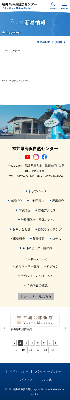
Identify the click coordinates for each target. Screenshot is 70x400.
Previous (5, 328)
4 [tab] (32, 342)
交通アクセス (47, 210)
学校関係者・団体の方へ (37, 219)
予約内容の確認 (37, 285)
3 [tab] (26, 342)
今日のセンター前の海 (37, 248)
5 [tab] (38, 342)
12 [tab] (38, 349)
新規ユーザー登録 (27, 266)
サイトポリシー (19, 371)
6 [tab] (44, 342)
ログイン (53, 266)
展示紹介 (58, 200)
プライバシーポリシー (48, 371)
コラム (56, 238)
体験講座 (24, 210)
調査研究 (19, 238)
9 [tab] (16, 349)
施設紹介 (16, 200)
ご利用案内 (37, 200)
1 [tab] (14, 342)
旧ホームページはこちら (36, 296)
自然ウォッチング (50, 229)
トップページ (37, 191)
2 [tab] (20, 342)
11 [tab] (30, 349)
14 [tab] (52, 349)
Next (65, 328)
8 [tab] (56, 342)
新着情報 (39, 238)
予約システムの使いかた (37, 276)
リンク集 (46, 379)
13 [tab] (45, 349)
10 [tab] (23, 349)
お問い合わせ (21, 229)
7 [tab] (50, 342)
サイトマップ (27, 379)
